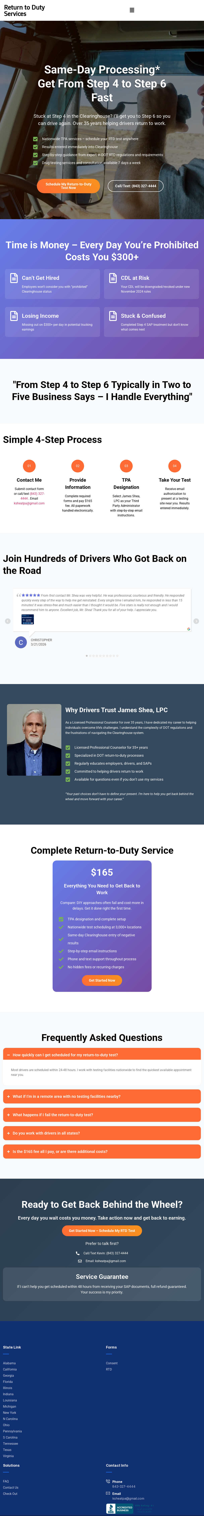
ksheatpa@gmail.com (29, 503)
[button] (132, 10)
